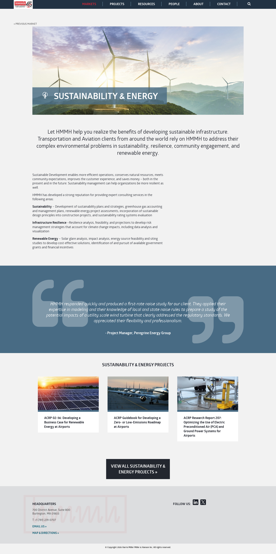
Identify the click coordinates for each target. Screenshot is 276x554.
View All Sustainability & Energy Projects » (138, 469)
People (174, 4)
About (198, 4)
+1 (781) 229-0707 (45, 520)
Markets (89, 4)
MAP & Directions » (45, 533)
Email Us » (39, 526)
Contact (224, 4)
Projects (117, 4)
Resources (146, 4)
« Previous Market (25, 23)
